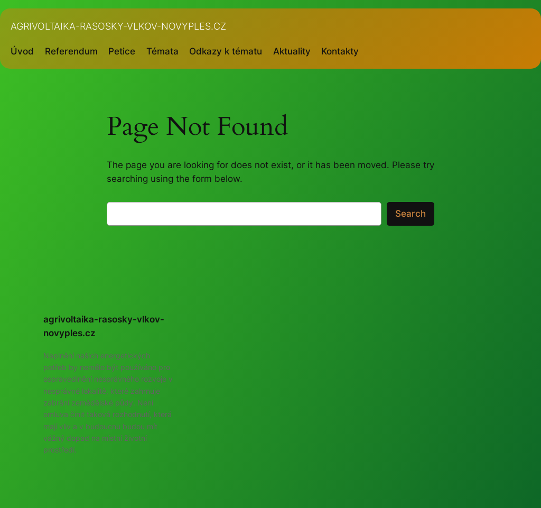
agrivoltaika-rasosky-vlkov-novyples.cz (118, 26)
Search (410, 213)
